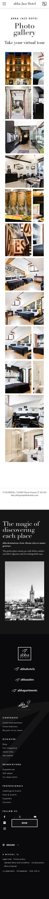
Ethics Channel (10, 866)
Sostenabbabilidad (12, 722)
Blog (5, 744)
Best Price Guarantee (26, 818)
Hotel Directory (10, 726)
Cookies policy (38, 863)
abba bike (8, 751)
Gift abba (8, 773)
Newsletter (8, 755)
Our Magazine (10, 748)
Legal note (7, 859)
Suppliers (7, 798)
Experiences (9, 769)
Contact (7, 802)
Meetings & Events (12, 791)
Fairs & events (10, 794)
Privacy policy (19, 859)
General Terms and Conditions (17, 863)
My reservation (10, 777)
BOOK (24, 823)
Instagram (4, 828)
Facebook (4, 817)
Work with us (34, 871)
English (11, 845)
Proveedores (22, 871)
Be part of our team (13, 730)
